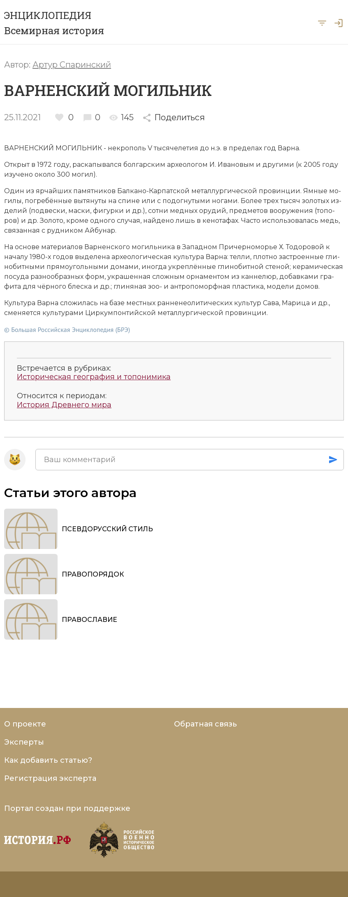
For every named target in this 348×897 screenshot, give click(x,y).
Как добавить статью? (48, 760)
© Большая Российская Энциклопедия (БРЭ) (67, 329)
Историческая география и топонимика (94, 377)
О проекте (25, 724)
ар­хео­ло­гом (187, 164)
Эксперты (24, 742)
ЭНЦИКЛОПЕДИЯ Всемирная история (54, 23)
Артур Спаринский (71, 65)
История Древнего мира (64, 405)
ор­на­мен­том (208, 276)
